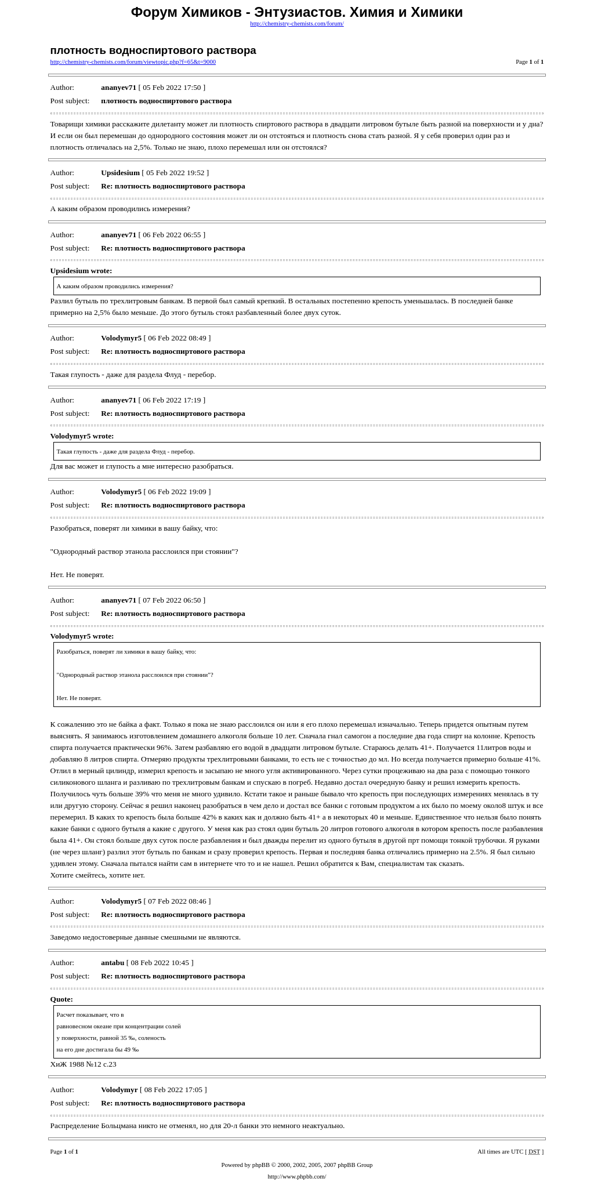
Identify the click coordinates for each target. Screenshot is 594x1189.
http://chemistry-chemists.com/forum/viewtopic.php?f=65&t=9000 (133, 62)
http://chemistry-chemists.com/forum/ (296, 23)
